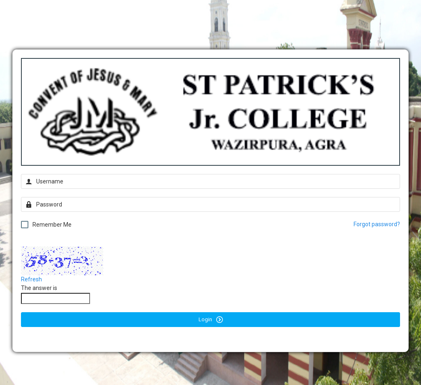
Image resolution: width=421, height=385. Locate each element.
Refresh (31, 279)
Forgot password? (377, 224)
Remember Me (46, 224)
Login (211, 319)
